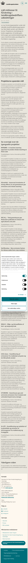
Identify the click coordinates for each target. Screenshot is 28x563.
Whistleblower (7, 556)
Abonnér (5, 520)
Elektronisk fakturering (7, 497)
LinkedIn (5, 509)
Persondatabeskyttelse (18, 550)
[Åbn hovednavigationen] (26, 3)
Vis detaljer (21, 294)
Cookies (6, 550)
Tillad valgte (14, 303)
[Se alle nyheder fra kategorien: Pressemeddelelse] (5, 22)
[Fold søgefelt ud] (22, 3)
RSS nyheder (6, 525)
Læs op (18, 556)
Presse (4, 523)
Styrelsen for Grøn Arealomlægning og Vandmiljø (13, 535)
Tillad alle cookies (13, 299)
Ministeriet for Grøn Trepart (9, 532)
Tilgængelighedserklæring (10, 553)
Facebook (5, 511)
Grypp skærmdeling (9, 558)
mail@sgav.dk (9, 488)
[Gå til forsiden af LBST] (9, 3)
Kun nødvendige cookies (14, 308)
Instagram (5, 513)
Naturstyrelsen (6, 539)
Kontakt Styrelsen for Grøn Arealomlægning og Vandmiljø (13, 543)
